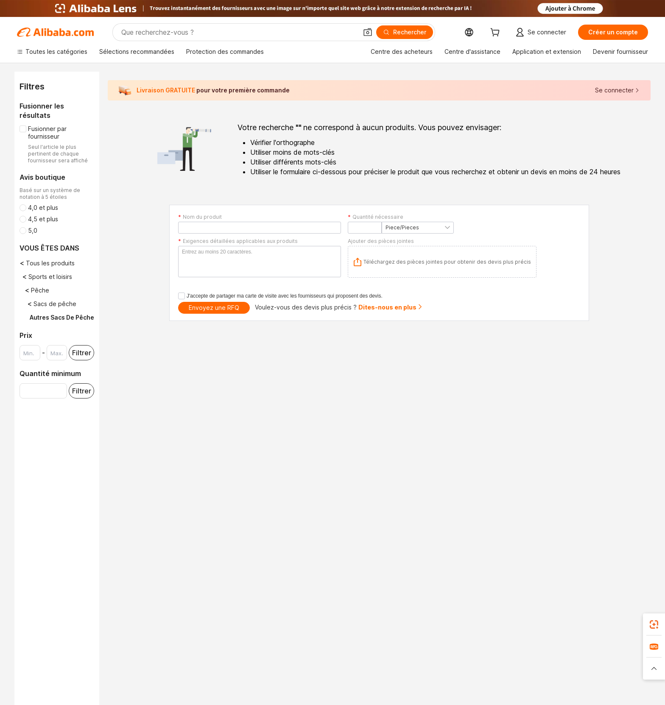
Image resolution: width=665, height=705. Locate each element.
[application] (442, 262)
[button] (368, 32)
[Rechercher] (404, 32)
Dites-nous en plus (390, 307)
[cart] (496, 33)
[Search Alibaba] (238, 32)
